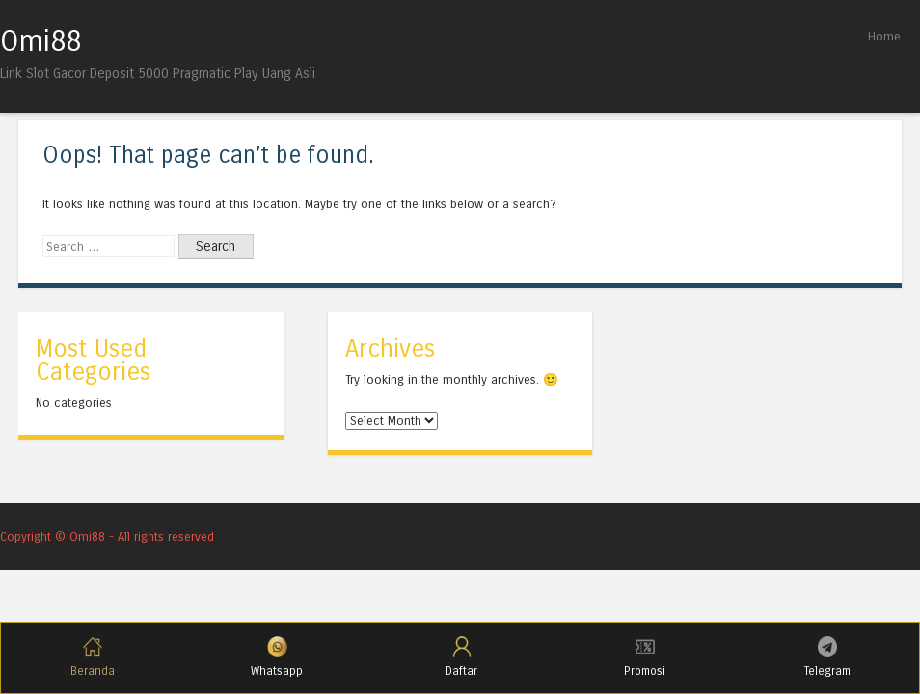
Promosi (644, 657)
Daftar (461, 657)
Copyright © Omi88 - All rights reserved (107, 536)
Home (884, 36)
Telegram (827, 657)
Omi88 (40, 41)
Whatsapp (277, 657)
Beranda (92, 657)
